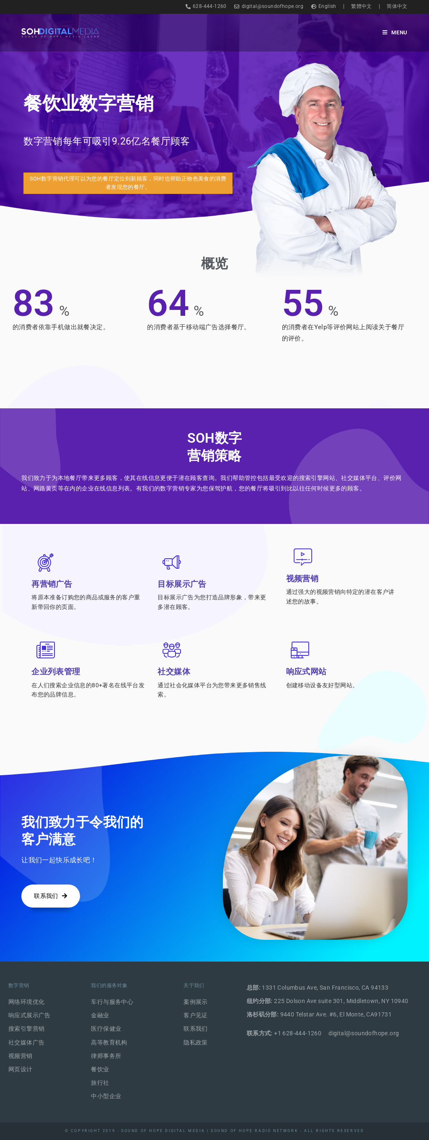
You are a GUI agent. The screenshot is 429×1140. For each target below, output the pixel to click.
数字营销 (18, 985)
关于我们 (193, 985)
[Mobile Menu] (395, 32)
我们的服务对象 (109, 985)
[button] (127, 183)
